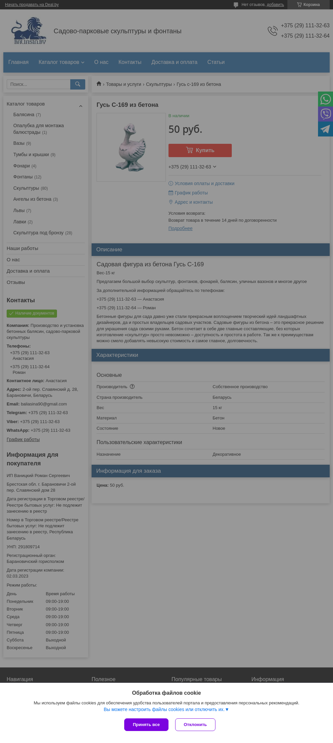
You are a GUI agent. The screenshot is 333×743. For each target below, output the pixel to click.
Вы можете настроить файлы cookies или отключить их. (164, 709)
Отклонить (195, 724)
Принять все (146, 724)
